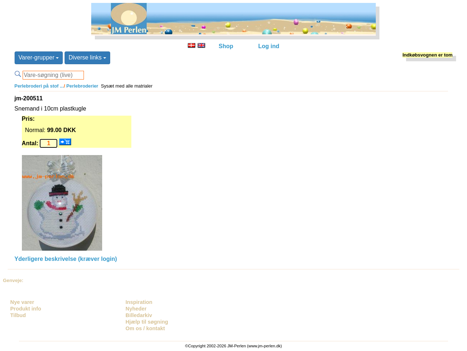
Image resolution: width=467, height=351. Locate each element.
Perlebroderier (81, 86)
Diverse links (87, 57)
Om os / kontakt (145, 328)
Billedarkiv (139, 315)
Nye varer (22, 302)
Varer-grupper (39, 57)
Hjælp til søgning (147, 322)
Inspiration (139, 302)
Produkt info (25, 309)
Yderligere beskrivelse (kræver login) (66, 259)
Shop (226, 46)
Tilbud (18, 315)
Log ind (268, 46)
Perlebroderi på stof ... (39, 86)
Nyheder (136, 309)
